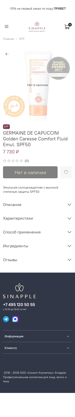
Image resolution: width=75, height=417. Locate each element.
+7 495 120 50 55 (19, 304)
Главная (8, 39)
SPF (22, 39)
